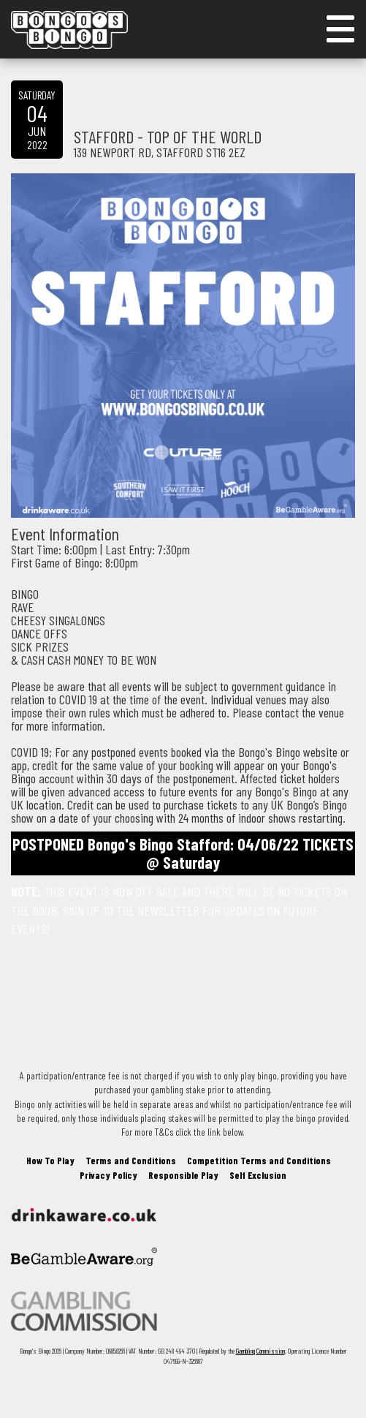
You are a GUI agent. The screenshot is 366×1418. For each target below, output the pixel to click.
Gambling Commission (260, 1350)
